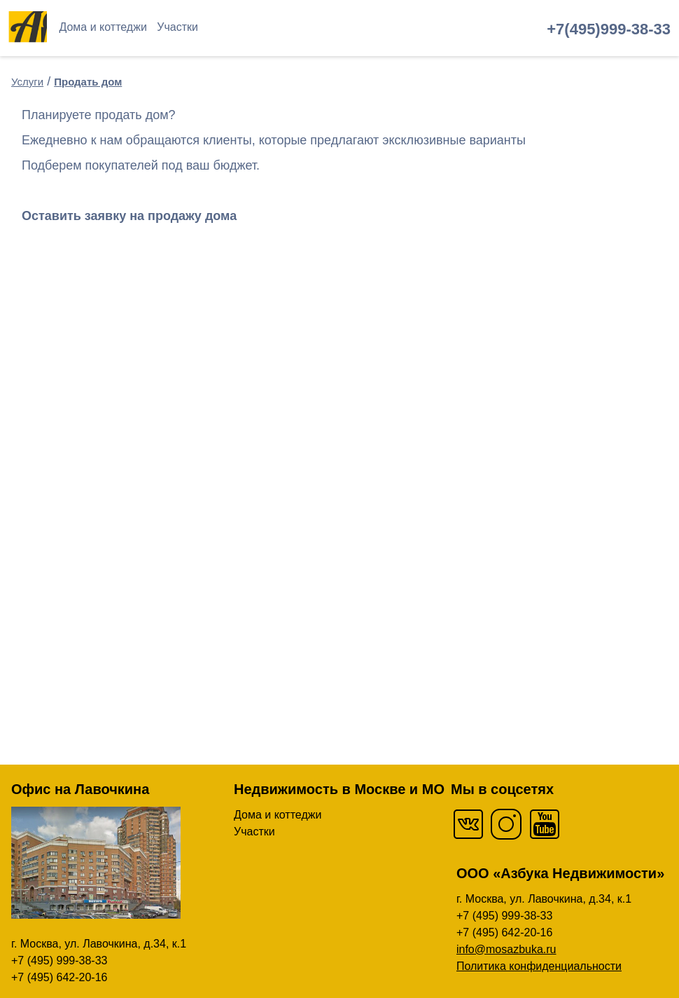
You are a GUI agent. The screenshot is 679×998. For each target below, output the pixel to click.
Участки (177, 27)
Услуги (27, 82)
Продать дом (88, 82)
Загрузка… (235, 500)
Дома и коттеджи (102, 27)
